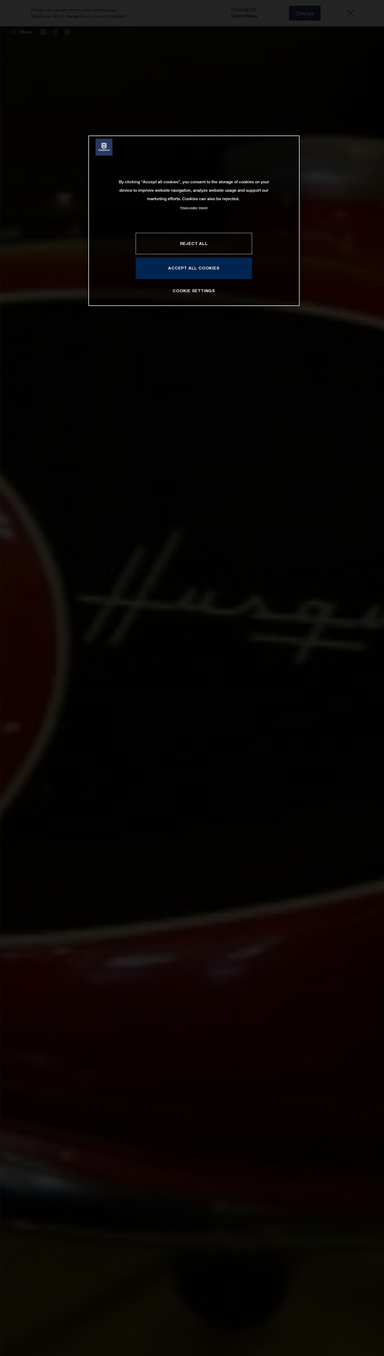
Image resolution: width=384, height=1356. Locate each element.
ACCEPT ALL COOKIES (193, 268)
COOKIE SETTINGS (194, 290)
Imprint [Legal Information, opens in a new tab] (203, 207)
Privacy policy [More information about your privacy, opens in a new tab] (188, 207)
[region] (194, 221)
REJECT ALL (194, 243)
